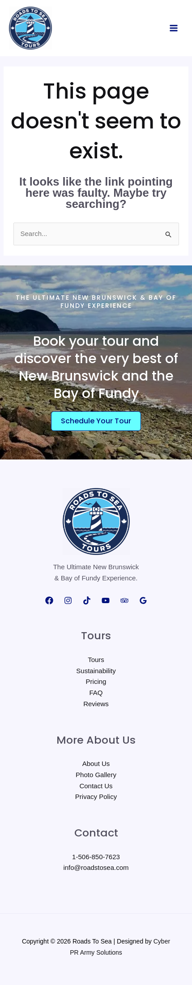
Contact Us (95, 786)
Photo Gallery (96, 774)
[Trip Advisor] (124, 600)
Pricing (96, 681)
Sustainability (95, 671)
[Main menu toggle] (173, 28)
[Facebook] (49, 600)
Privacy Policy (96, 796)
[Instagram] (68, 600)
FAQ (95, 692)
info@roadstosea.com (95, 867)
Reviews (96, 704)
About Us (96, 763)
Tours (96, 659)
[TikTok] (87, 600)
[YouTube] (106, 600)
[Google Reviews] (143, 600)
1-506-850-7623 (96, 857)
